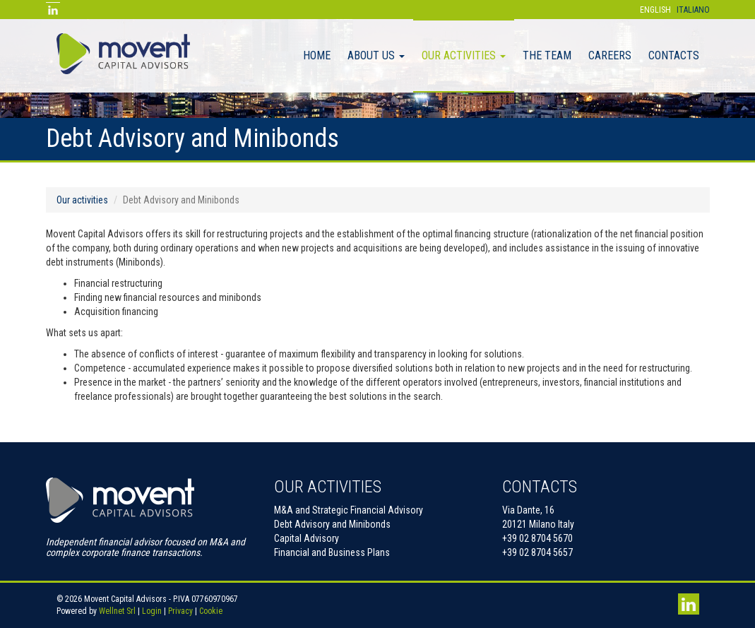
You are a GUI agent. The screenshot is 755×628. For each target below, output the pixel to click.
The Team (547, 55)
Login (152, 611)
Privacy (180, 611)
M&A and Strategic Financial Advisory (348, 510)
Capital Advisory (306, 538)
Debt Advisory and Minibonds (332, 524)
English (655, 10)
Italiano (693, 10)
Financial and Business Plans (332, 552)
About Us (376, 55)
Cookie (210, 611)
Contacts (673, 55)
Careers (609, 55)
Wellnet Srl (117, 611)
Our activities (464, 55)
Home (317, 55)
